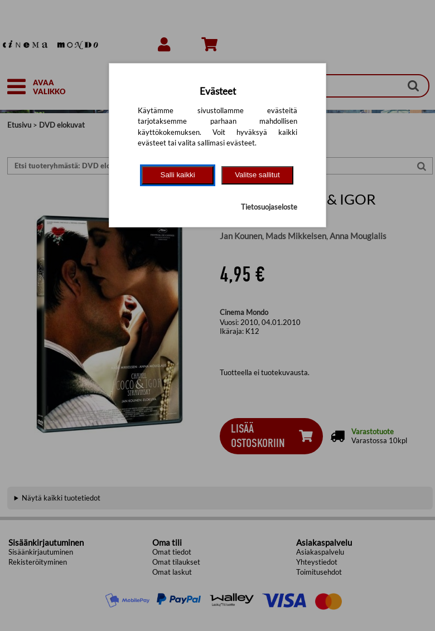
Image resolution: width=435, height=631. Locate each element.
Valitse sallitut (257, 175)
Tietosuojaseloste (269, 206)
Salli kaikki (178, 175)
